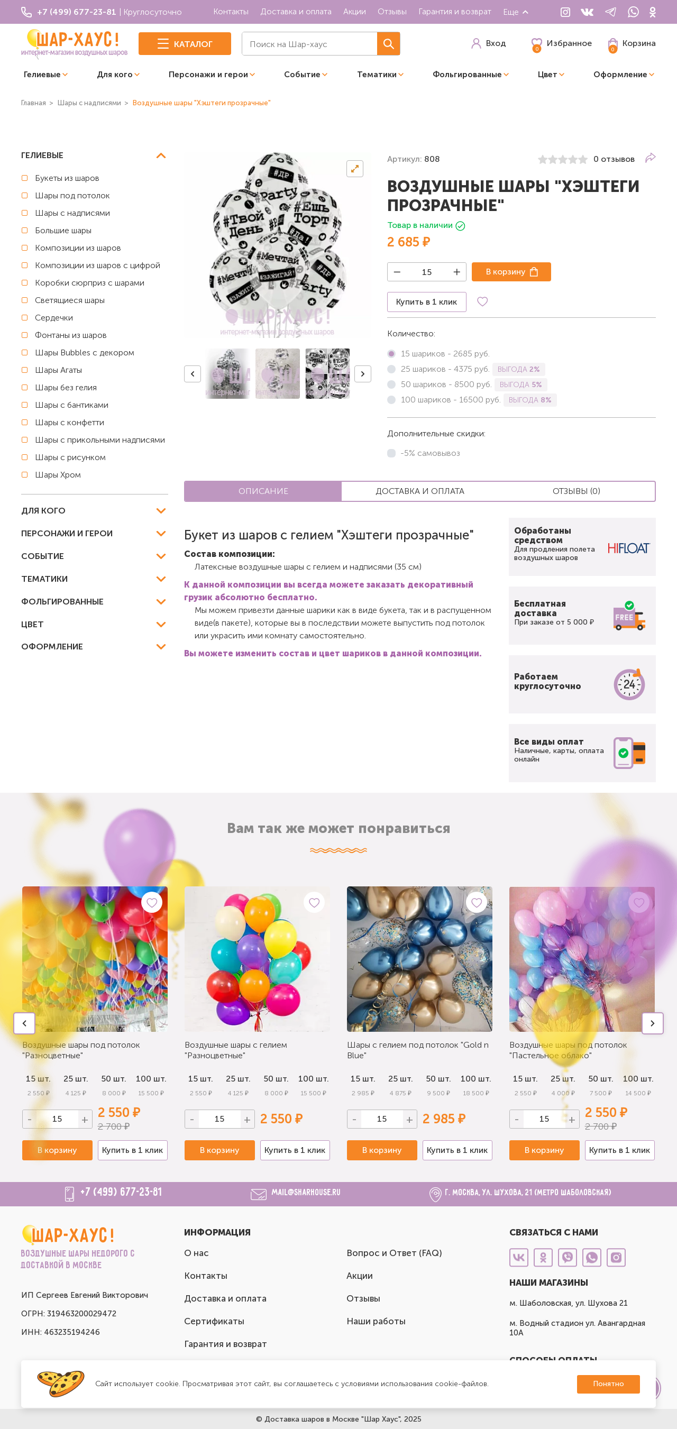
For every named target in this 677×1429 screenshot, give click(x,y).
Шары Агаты (58, 370)
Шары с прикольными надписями (100, 440)
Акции (354, 11)
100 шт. (151, 1079)
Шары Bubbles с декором (84, 352)
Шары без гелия (66, 387)
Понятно (608, 1383)
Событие (302, 74)
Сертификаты (214, 1321)
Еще (516, 12)
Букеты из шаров (67, 178)
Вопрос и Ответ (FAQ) (394, 1253)
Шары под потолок (72, 195)
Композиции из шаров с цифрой (97, 265)
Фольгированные (467, 74)
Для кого (115, 74)
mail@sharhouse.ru (306, 1193)
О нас (196, 1253)
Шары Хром (58, 475)
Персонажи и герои (208, 74)
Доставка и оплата (296, 11)
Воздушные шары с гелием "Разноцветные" (236, 1050)
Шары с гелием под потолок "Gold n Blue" (418, 1050)
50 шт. (276, 1079)
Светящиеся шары (70, 300)
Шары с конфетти (69, 422)
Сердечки (54, 318)
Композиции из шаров (78, 248)
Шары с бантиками (71, 405)
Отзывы (392, 11)
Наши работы (376, 1321)
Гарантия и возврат (454, 11)
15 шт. (200, 1079)
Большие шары (63, 230)
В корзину (506, 272)
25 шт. (238, 1079)
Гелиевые (42, 74)
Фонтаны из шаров (71, 335)
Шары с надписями (72, 213)
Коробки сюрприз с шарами (89, 283)
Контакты (231, 11)
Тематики (377, 74)
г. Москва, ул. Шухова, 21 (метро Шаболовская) (528, 1193)
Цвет (547, 74)
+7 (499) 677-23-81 (121, 1192)
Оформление (620, 74)
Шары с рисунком (70, 457)
